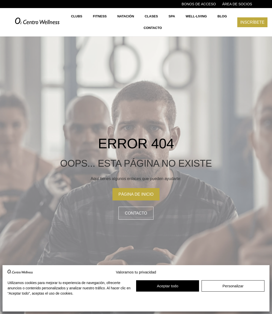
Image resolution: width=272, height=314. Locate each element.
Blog (222, 16)
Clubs (76, 16)
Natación (125, 16)
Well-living (196, 16)
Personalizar (232, 286)
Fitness (100, 16)
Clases (151, 16)
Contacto (153, 28)
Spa (172, 16)
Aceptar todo (167, 286)
